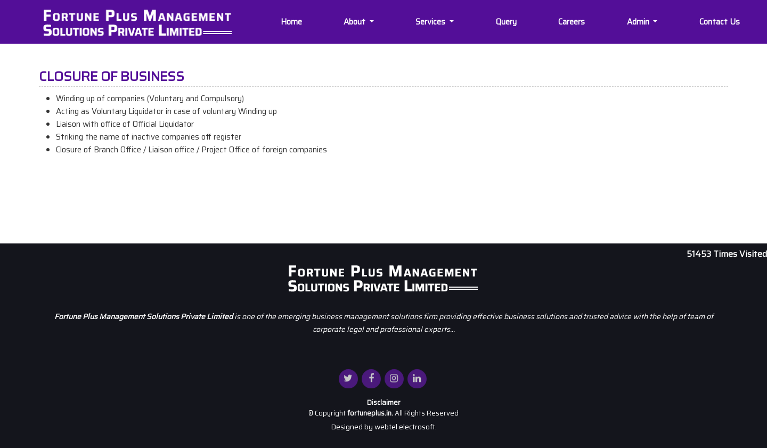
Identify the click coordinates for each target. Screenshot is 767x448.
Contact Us (720, 21)
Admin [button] (639, 21)
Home (292, 21)
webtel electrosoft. (405, 427)
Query (507, 21)
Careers (572, 21)
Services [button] (432, 21)
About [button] (357, 21)
